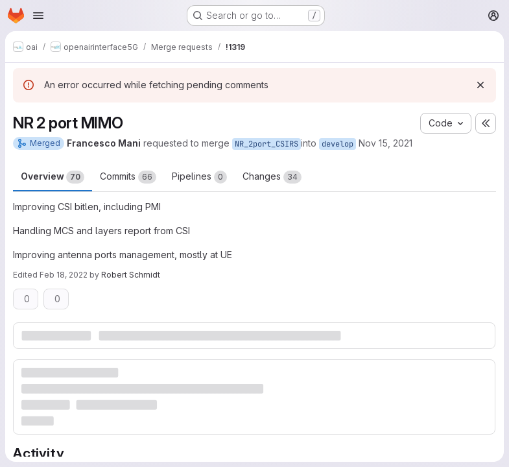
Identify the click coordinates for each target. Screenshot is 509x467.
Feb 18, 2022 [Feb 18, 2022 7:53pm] (64, 275)
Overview (52, 177)
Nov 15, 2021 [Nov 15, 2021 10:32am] (385, 143)
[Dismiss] (480, 85)
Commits (128, 177)
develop (337, 144)
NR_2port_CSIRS (266, 144)
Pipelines (199, 177)
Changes (272, 177)
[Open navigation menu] (38, 15)
